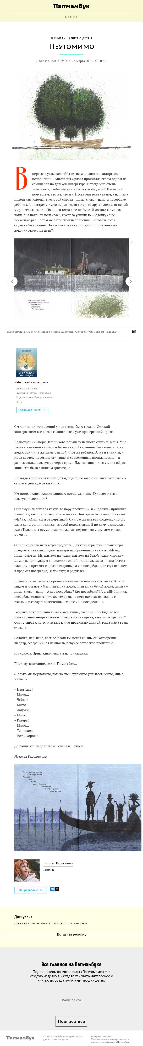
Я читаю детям (80, 38)
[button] (131, 243)
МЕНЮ (70, 17)
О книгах (58, 38)
